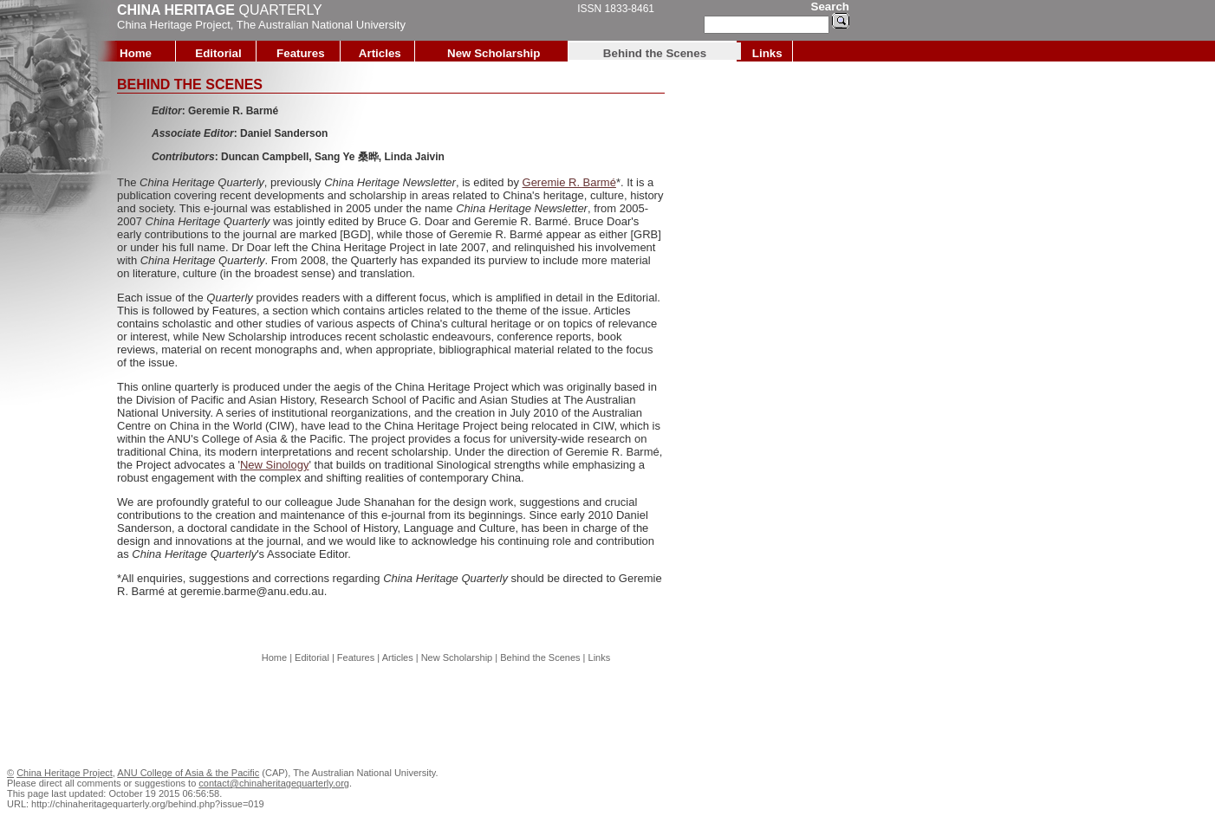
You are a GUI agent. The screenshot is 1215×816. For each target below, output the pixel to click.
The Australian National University (321, 24)
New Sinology (274, 464)
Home (136, 53)
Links (767, 53)
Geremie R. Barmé (569, 182)
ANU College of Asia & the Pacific (188, 772)
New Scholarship (493, 53)
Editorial (218, 53)
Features (300, 53)
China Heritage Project (174, 24)
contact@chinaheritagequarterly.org (273, 783)
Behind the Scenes (654, 53)
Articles (380, 53)
